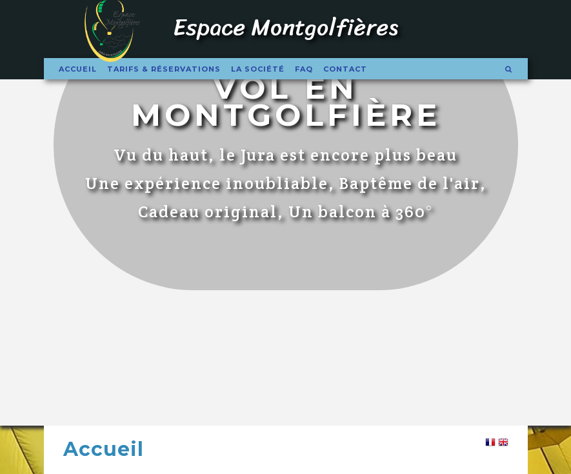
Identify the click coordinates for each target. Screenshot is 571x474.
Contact (345, 69)
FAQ (304, 69)
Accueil (78, 69)
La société (258, 69)
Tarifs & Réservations (164, 69)
